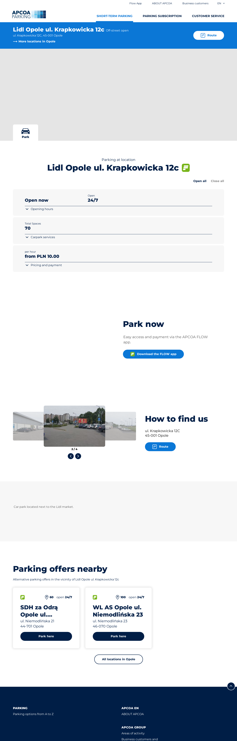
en (221, 3)
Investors (128, 706)
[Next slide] (78, 407)
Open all (199, 181)
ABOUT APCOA (132, 664)
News (125, 712)
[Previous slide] (71, 407)
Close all (217, 181)
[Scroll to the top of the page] (231, 637)
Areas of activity (133, 684)
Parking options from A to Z (33, 664)
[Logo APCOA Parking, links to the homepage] (29, 14)
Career (126, 700)
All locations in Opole (118, 610)
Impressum (47, 737)
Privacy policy (22, 737)
